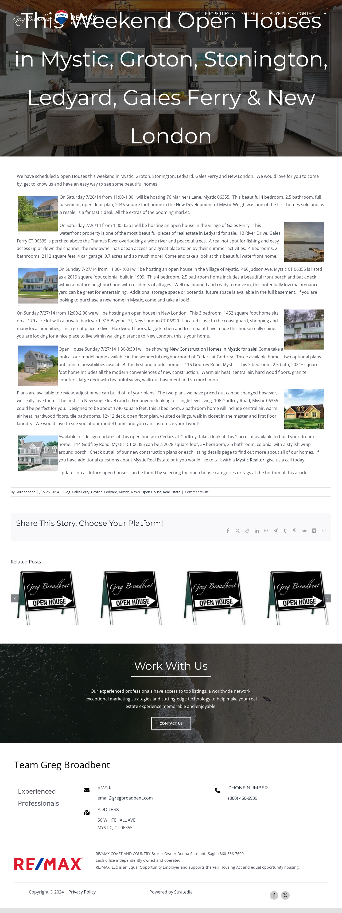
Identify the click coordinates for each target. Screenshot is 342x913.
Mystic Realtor (250, 460)
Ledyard (110, 491)
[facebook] (274, 896)
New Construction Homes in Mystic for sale (213, 349)
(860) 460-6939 (242, 799)
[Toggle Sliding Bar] (325, 13)
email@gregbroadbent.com (125, 799)
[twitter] (285, 896)
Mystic (124, 491)
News (135, 491)
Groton (97, 491)
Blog (66, 491)
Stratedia (183, 893)
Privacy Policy (82, 893)
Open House (151, 491)
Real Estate (171, 491)
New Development (195, 204)
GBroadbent (25, 491)
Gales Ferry (81, 491)
